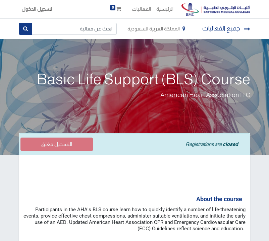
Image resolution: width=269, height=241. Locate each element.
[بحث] (25, 29)
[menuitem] (165, 9)
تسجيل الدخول (36, 9)
